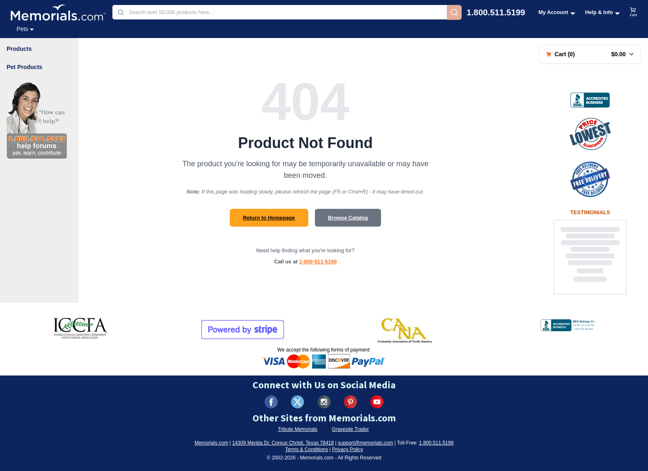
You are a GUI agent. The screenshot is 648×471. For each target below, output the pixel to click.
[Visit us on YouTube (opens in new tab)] (377, 402)
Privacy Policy (347, 449)
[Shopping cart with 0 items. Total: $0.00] (590, 54)
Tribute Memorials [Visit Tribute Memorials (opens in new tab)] (297, 429)
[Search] (454, 12)
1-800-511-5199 (318, 261)
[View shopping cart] (633, 12)
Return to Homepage (269, 218)
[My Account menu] (556, 12)
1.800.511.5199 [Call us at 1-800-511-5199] (496, 12)
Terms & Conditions (306, 449)
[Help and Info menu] (602, 12)
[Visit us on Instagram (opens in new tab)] (324, 402)
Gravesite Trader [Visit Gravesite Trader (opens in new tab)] (350, 429)
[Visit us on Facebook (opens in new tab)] (271, 402)
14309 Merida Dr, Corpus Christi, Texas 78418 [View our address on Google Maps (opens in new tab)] (283, 443)
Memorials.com (211, 443)
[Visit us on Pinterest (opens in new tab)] (350, 402)
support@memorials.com (365, 443)
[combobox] (279, 12)
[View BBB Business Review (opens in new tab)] (590, 100)
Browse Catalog (348, 218)
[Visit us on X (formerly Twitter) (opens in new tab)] (297, 402)
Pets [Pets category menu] (25, 29)
